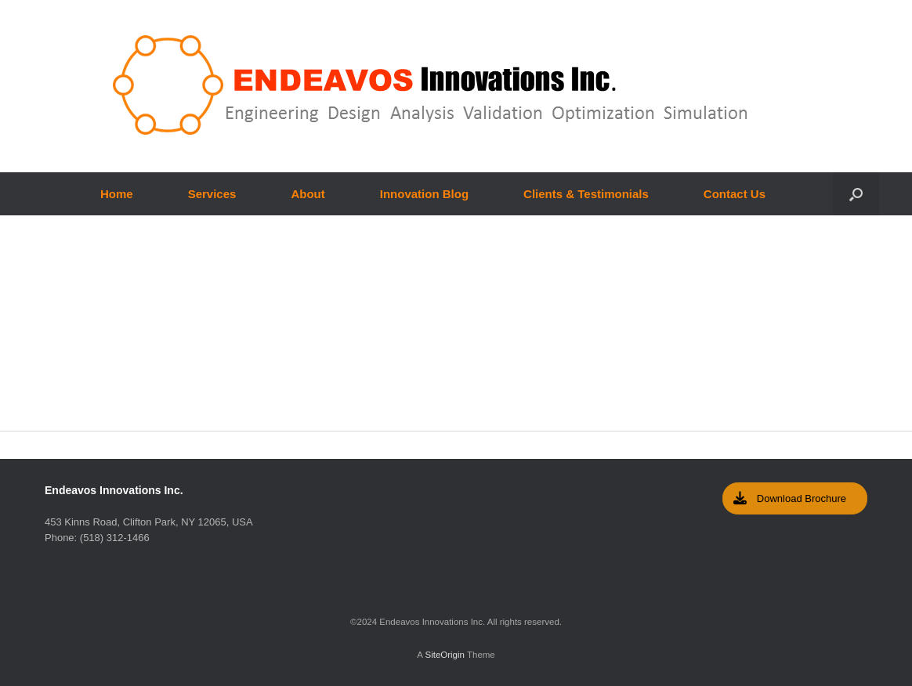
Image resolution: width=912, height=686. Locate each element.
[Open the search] (856, 193)
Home (116, 193)
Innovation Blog (424, 193)
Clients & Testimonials (586, 193)
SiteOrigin (445, 654)
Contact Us (734, 193)
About (307, 193)
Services (212, 193)
